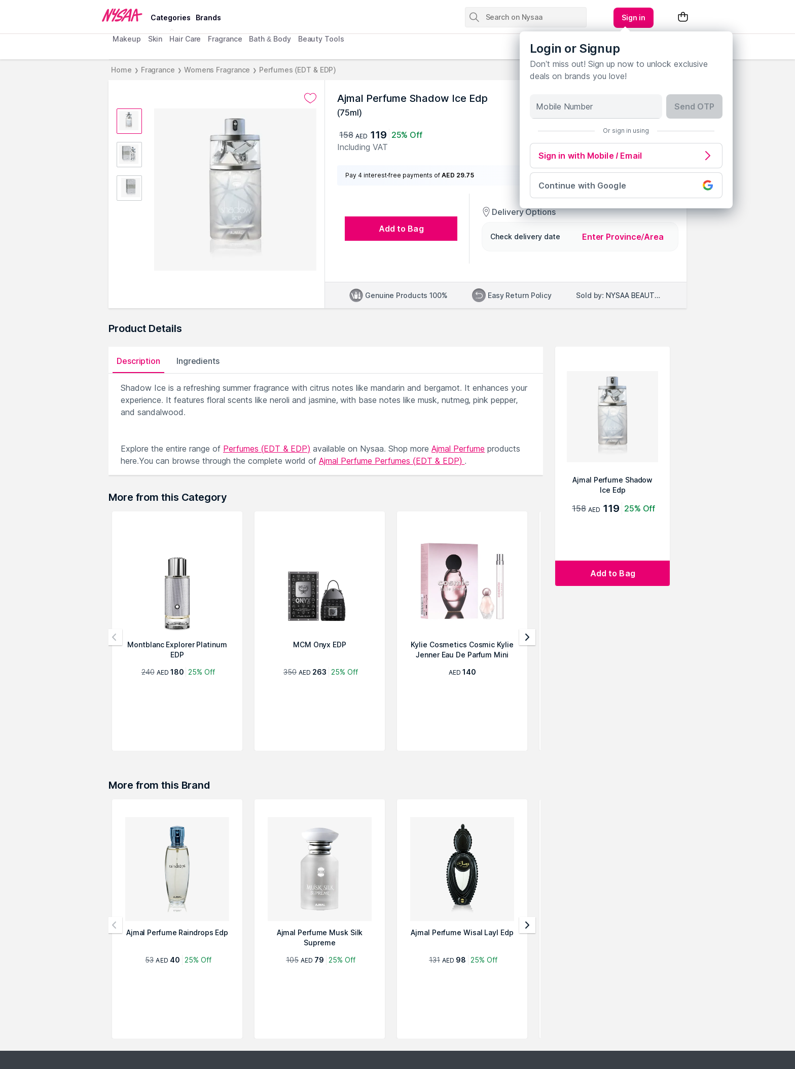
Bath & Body (270, 38)
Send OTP (694, 106)
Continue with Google (626, 185)
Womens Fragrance (217, 69)
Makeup (126, 38)
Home (121, 69)
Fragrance (225, 38)
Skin (155, 38)
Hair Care (185, 38)
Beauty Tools (321, 38)
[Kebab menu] (633, 18)
